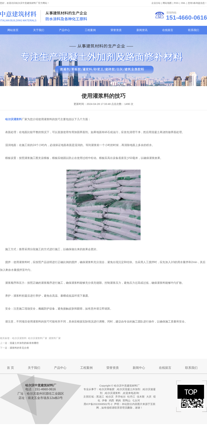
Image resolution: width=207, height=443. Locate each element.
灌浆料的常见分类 (19, 347)
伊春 (104, 400)
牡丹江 (131, 396)
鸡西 (111, 400)
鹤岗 (118, 400)
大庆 (148, 396)
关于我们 (38, 30)
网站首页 (12, 30)
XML (183, 3)
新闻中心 (139, 367)
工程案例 (90, 30)
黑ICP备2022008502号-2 (98, 404)
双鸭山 (126, 400)
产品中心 (64, 30)
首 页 (10, 367)
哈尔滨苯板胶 (107, 389)
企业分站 (155, 3)
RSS (176, 3)
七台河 (136, 400)
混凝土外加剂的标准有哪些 (24, 343)
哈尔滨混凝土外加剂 (128, 389)
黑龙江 (100, 396)
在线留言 (167, 30)
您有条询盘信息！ (197, 3)
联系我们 (193, 30)
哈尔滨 (110, 396)
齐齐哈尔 (120, 396)
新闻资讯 (141, 30)
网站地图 (167, 3)
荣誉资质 (116, 30)
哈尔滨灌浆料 (112, 393)
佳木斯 (141, 396)
